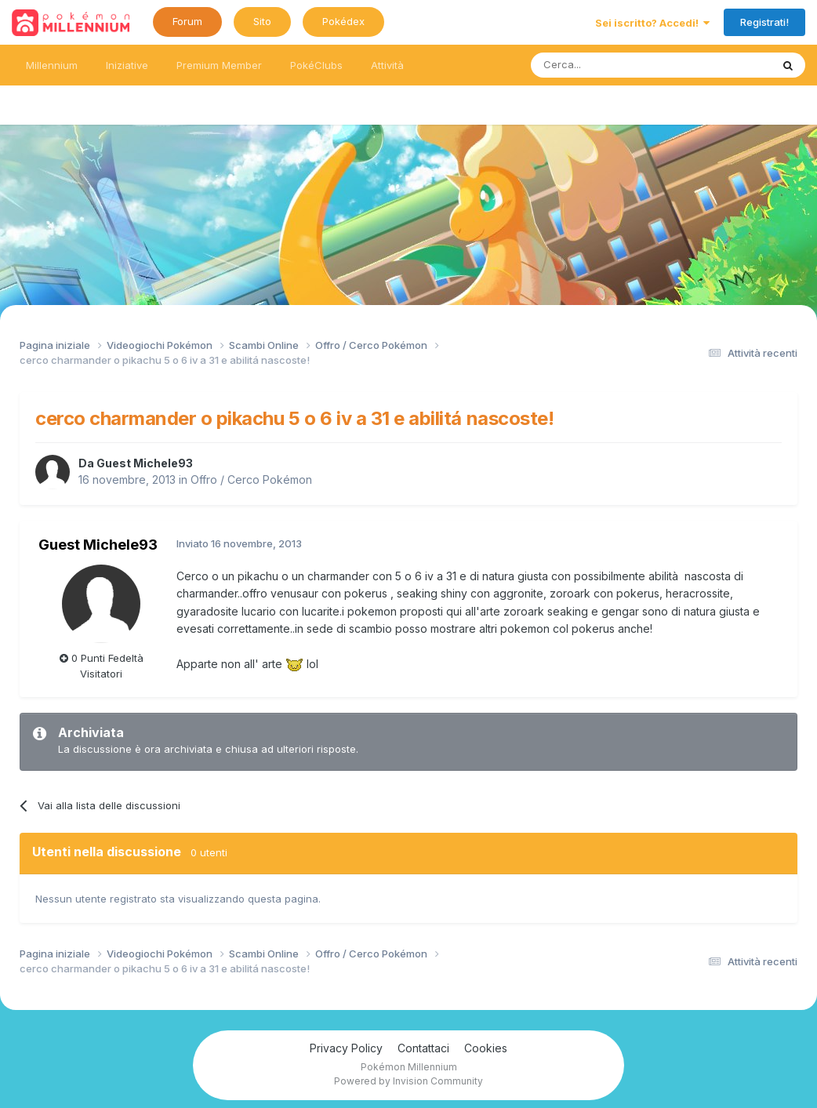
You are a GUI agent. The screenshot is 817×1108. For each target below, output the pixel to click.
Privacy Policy (346, 1048)
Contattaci (423, 1048)
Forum (187, 21)
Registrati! (764, 22)
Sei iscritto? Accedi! (652, 22)
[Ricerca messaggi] (613, 65)
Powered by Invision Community (408, 1081)
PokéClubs (316, 65)
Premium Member (219, 65)
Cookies (485, 1048)
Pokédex (343, 21)
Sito (262, 21)
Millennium (52, 65)
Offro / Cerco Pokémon (251, 479)
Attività (387, 65)
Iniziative (127, 65)
